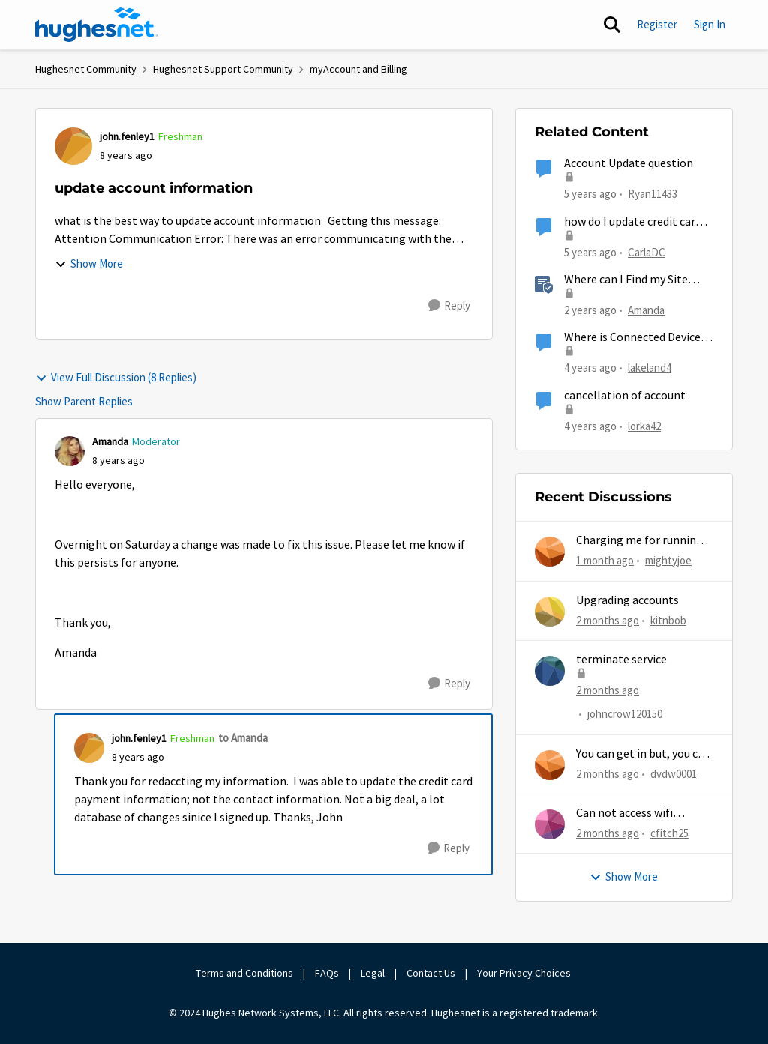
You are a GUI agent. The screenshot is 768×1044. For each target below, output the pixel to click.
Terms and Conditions (244, 973)
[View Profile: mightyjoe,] (550, 552)
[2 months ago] (607, 620)
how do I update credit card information (632, 222)
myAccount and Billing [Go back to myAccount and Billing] (358, 69)
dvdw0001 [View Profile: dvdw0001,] (673, 773)
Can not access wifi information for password (642, 813)
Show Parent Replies (84, 401)
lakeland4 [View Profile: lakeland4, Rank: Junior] (649, 367)
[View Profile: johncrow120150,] (550, 671)
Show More (89, 263)
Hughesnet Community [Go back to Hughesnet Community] (85, 69)
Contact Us (430, 973)
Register (657, 24)
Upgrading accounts (627, 600)
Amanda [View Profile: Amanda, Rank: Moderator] (110, 441)
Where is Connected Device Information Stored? (632, 338)
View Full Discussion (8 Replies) (115, 377)
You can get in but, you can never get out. (643, 754)
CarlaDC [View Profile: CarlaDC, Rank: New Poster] (646, 251)
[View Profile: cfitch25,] (550, 824)
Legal (373, 973)
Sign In (709, 24)
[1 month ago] (605, 561)
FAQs (327, 973)
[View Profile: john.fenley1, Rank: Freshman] (73, 146)
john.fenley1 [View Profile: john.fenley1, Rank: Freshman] (127, 136)
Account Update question (628, 163)
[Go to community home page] (96, 24)
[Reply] (449, 305)
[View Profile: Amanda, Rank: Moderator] (70, 451)
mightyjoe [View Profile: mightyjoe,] (668, 560)
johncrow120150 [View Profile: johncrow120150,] (624, 714)
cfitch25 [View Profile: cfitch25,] (669, 833)
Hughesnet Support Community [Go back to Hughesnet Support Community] (223, 69)
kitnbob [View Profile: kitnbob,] (668, 619)
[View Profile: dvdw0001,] (550, 765)
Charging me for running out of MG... (639, 541)
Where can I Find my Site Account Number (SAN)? (626, 280)
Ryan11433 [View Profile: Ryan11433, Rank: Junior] (652, 194)
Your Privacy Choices (525, 973)
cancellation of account (625, 395)
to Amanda (243, 738)
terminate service (621, 659)
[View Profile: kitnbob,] (550, 612)
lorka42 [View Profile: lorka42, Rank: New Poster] (644, 425)
